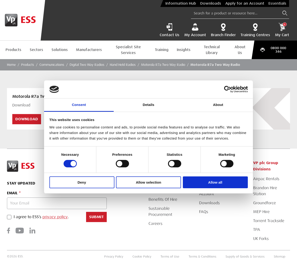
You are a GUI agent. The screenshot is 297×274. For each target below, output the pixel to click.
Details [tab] (148, 105)
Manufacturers (89, 50)
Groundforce (264, 203)
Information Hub (180, 3)
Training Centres (255, 30)
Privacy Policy (113, 256)
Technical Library (212, 50)
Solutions (60, 50)
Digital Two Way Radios (87, 65)
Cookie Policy (141, 256)
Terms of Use (170, 256)
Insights (183, 50)
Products (13, 50)
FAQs (203, 212)
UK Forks (261, 238)
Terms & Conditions (202, 256)
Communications (51, 65)
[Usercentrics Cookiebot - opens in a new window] (227, 89)
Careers (155, 223)
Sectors (36, 50)
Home (11, 65)
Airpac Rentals (266, 179)
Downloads (210, 3)
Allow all (215, 182)
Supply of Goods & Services (245, 256)
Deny (81, 182)
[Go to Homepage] (22, 20)
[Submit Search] (284, 13)
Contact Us (169, 30)
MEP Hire (261, 212)
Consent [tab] (79, 105)
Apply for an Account (244, 3)
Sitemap (279, 256)
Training (161, 50)
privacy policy (55, 217)
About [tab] (218, 105)
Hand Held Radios (123, 65)
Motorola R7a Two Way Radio (163, 65)
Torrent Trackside (268, 221)
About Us (240, 50)
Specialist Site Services (128, 50)
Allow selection (148, 182)
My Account (195, 30)
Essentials (277, 3)
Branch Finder (223, 30)
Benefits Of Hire (162, 199)
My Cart (282, 30)
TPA (256, 229)
